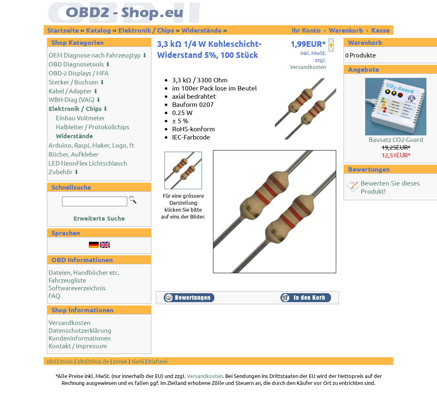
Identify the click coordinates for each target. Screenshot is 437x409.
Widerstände (202, 30)
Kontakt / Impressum (78, 345)
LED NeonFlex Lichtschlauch (88, 163)
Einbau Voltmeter (80, 118)
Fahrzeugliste (67, 280)
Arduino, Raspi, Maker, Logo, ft (91, 145)
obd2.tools (60, 361)
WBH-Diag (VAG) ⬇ (75, 99)
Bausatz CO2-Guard (396, 139)
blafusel (158, 361)
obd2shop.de (93, 361)
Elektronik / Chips (146, 30)
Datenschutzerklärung (80, 330)
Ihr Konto (307, 30)
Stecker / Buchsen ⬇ (77, 82)
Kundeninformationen (80, 338)
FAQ (54, 295)
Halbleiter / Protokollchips (92, 126)
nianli (137, 361)
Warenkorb (346, 30)
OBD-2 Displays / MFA (79, 73)
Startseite (63, 30)
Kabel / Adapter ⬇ (73, 91)
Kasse (380, 30)
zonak (120, 361)
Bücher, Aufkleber (74, 154)
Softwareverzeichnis (77, 288)
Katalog (98, 30)
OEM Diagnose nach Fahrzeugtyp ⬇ (98, 55)
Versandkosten (70, 322)
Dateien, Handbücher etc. (84, 272)
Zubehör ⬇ (64, 171)
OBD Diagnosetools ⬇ (80, 64)
